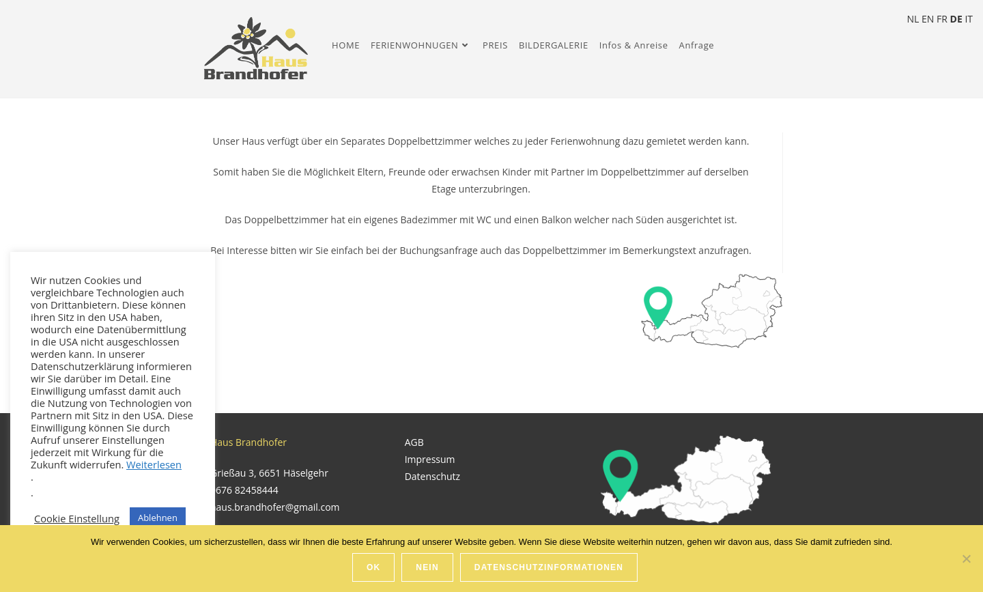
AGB (414, 442)
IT (969, 18)
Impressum (430, 459)
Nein (427, 567)
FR (942, 18)
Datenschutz (432, 476)
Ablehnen (157, 517)
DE (956, 18)
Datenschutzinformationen (548, 567)
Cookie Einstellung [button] (76, 518)
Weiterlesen (154, 464)
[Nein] (966, 558)
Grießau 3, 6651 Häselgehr (269, 472)
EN (928, 18)
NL (913, 18)
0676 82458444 (244, 489)
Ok (373, 567)
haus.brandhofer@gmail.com (275, 507)
